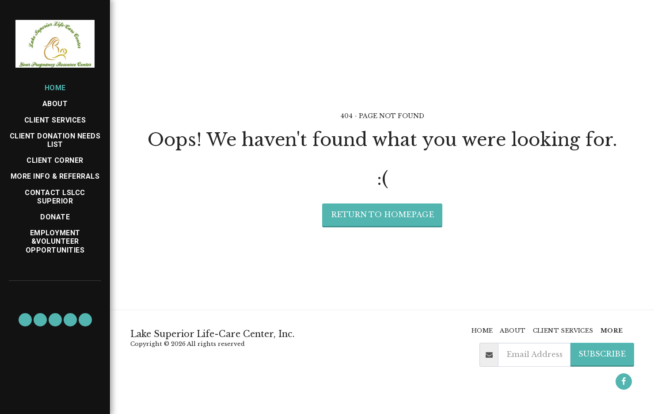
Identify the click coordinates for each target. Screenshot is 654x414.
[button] (25, 319)
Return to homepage (382, 214)
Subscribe (602, 353)
